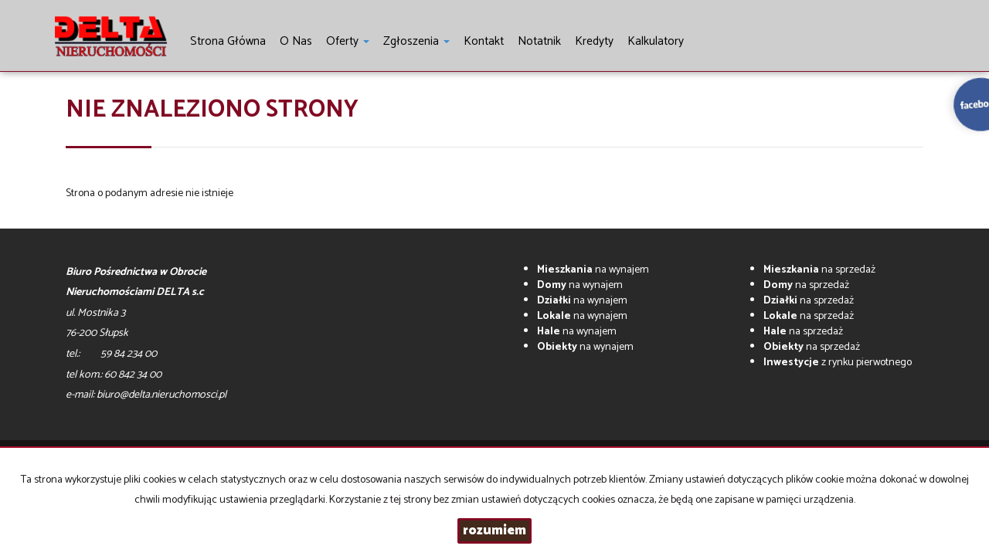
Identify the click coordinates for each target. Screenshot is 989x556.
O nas (296, 41)
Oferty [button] (347, 41)
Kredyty (594, 41)
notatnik (539, 41)
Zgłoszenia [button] (416, 41)
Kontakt (484, 41)
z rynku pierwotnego (837, 362)
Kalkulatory (655, 41)
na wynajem (593, 270)
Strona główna (228, 41)
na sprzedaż (819, 270)
